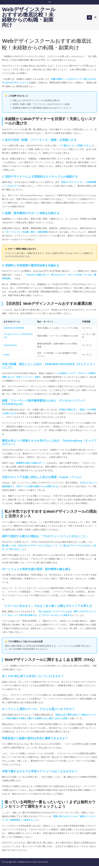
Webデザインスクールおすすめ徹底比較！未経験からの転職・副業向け (28, 17)
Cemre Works (42, 862)
